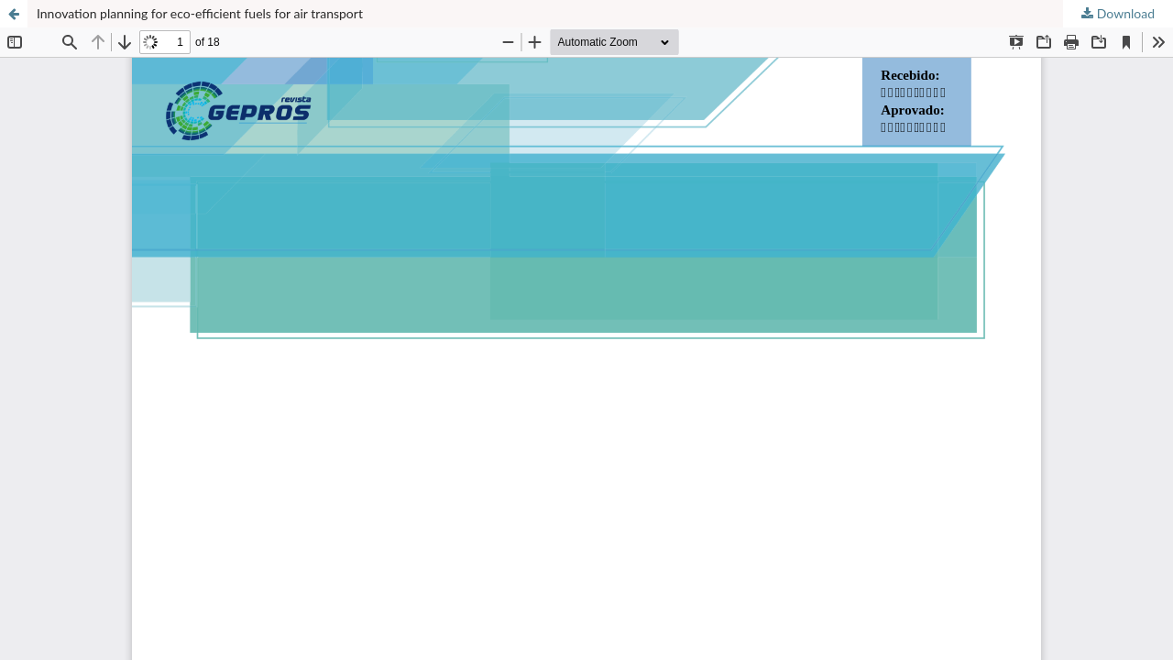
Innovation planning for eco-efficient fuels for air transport (200, 13)
